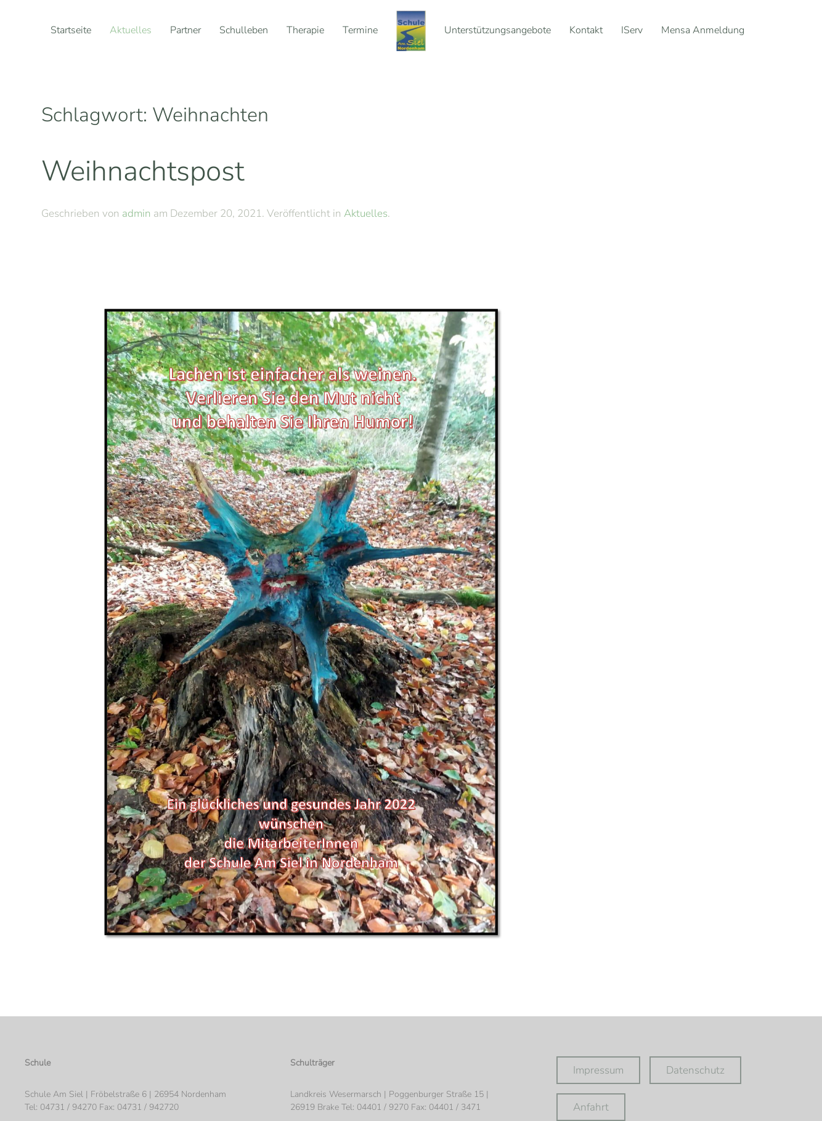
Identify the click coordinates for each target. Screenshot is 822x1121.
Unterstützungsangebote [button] (497, 30)
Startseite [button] (71, 30)
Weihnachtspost (142, 171)
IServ (632, 30)
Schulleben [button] (243, 30)
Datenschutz (695, 1070)
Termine (360, 30)
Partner (185, 30)
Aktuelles (131, 30)
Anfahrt (591, 1107)
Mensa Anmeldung (702, 30)
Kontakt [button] (586, 30)
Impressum (598, 1070)
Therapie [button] (305, 30)
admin (136, 213)
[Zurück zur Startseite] (411, 31)
